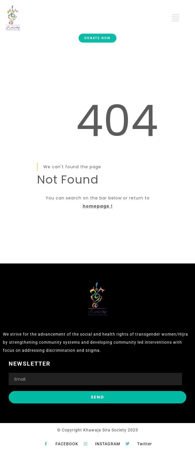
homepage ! (98, 206)
